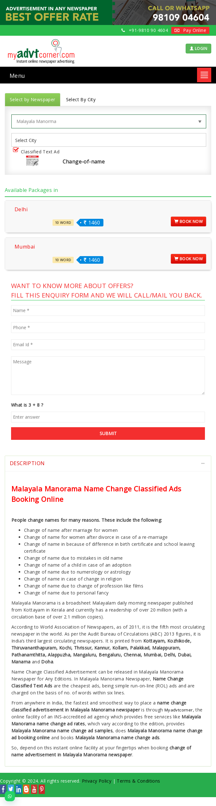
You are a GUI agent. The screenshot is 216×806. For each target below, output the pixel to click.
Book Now (188, 221)
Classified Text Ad (37, 152)
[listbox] (28, 140)
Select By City (81, 99)
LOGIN (198, 48)
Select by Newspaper (32, 99)
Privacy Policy (97, 781)
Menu (17, 75)
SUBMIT (108, 433)
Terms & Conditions (138, 781)
